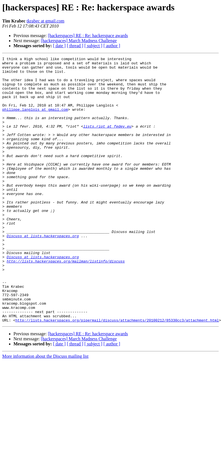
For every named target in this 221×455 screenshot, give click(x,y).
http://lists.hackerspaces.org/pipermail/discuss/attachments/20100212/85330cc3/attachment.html (117, 373)
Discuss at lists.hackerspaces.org (43, 272)
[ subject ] (93, 45)
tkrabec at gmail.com (46, 21)
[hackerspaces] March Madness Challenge (79, 40)
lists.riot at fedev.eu (107, 140)
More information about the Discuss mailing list (45, 409)
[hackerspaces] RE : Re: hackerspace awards (88, 35)
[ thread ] (75, 45)
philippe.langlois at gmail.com (35, 120)
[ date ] (59, 45)
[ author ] (111, 45)
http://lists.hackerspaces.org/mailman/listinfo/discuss (66, 302)
